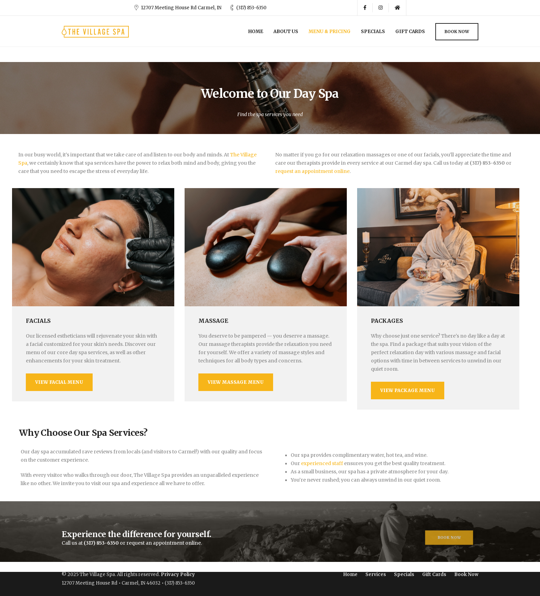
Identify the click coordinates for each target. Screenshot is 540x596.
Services (375, 574)
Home (255, 31)
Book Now (457, 31)
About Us (285, 31)
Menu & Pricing (330, 31)
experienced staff (322, 462)
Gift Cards (410, 31)
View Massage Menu (236, 382)
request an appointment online (312, 171)
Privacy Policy (178, 574)
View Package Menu (407, 390)
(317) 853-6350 (251, 8)
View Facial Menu (59, 382)
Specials (373, 31)
